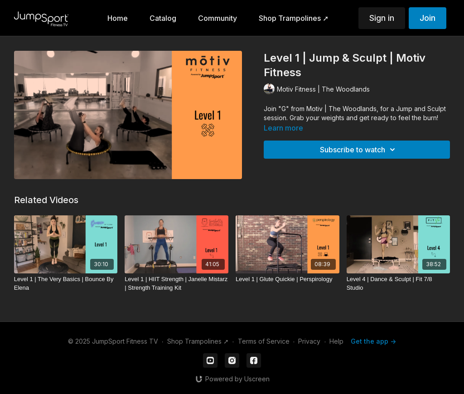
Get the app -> (373, 341)
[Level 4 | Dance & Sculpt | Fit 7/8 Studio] (398, 283)
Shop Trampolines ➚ (198, 341)
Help (336, 341)
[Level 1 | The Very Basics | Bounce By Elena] (66, 283)
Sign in (381, 18)
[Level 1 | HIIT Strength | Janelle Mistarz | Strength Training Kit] (176, 283)
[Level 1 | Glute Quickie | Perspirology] (287, 279)
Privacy (309, 341)
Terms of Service (264, 341)
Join (427, 18)
